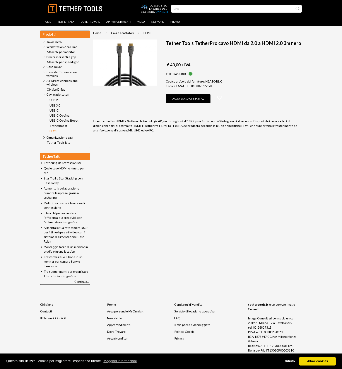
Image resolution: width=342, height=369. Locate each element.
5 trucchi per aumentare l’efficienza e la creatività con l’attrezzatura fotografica (63, 217)
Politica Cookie (184, 331)
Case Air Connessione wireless (61, 74)
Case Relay (54, 67)
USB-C (54, 110)
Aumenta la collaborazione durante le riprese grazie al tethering (61, 192)
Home (47, 21)
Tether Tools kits (58, 142)
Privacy (179, 338)
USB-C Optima (60, 115)
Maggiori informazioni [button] (120, 361)
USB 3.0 (55, 105)
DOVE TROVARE (90, 21)
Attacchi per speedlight (63, 62)
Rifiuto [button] (290, 361)
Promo (175, 21)
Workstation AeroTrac (61, 47)
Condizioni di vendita (188, 304)
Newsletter (115, 318)
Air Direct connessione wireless (62, 82)
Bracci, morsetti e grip (61, 57)
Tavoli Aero (54, 42)
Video (141, 21)
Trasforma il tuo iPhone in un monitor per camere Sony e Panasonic (63, 261)
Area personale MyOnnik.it (125, 311)
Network (157, 21)
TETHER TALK (66, 21)
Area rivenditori (117, 338)
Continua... (81, 281)
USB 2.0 (55, 100)
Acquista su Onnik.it (188, 98)
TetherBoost (58, 126)
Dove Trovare (116, 331)
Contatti (46, 311)
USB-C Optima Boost (64, 120)
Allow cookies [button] (317, 361)
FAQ (177, 318)
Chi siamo (46, 304)
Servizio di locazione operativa (194, 311)
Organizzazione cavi (59, 137)
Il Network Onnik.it (53, 318)
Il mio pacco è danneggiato (192, 325)
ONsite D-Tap (56, 89)
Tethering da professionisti (62, 163)
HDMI (148, 33)
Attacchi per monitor (61, 52)
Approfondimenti (118, 21)
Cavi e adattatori (122, 33)
